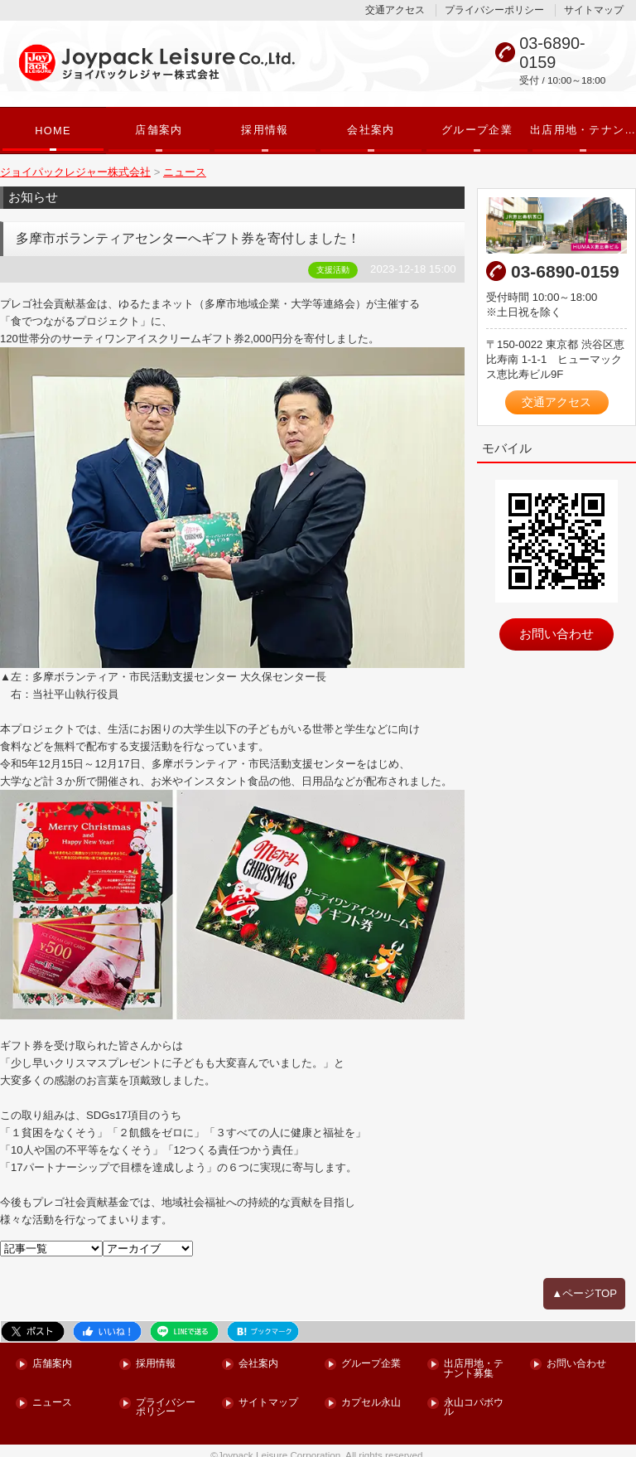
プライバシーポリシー (494, 10)
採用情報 (264, 130)
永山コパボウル (474, 1399)
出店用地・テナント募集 (583, 130)
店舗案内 (158, 130)
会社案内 (370, 130)
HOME (52, 131)
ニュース (52, 1394)
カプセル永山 (371, 1394)
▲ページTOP (584, 1286)
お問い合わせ (556, 630)
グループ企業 (477, 130)
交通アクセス (395, 10)
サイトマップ (594, 10)
